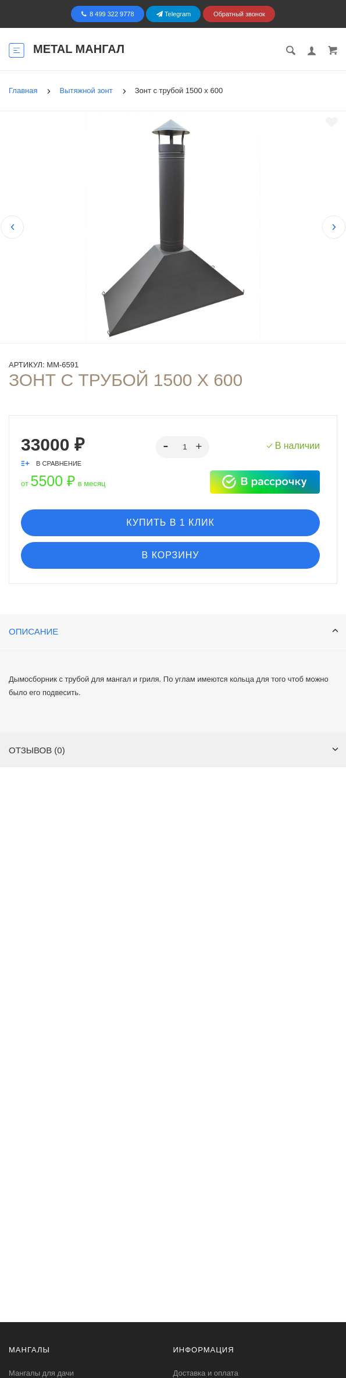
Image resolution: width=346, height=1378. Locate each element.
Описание (173, 631)
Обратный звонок (239, 13)
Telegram (173, 13)
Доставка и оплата (205, 1373)
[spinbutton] (183, 447)
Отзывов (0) (173, 750)
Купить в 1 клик (170, 522)
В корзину (170, 555)
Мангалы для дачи (41, 1373)
